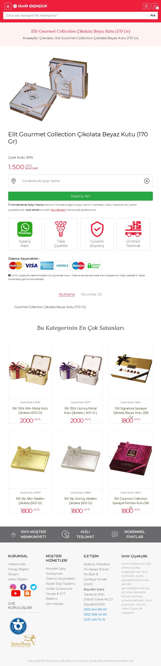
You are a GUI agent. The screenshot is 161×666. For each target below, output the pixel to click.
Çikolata (46, 38)
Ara (152, 15)
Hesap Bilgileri (18, 569)
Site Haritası (54, 604)
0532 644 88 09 (95, 609)
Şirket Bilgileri (18, 579)
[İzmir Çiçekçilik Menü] (8, 6)
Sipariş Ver (80, 196)
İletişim (13, 574)
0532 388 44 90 (95, 614)
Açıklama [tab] (67, 294)
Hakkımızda (16, 564)
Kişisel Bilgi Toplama (60, 584)
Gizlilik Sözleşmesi (59, 589)
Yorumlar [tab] (91, 294)
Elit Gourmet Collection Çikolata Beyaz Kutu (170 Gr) (97, 38)
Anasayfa (30, 38)
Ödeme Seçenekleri (60, 579)
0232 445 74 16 (94, 619)
